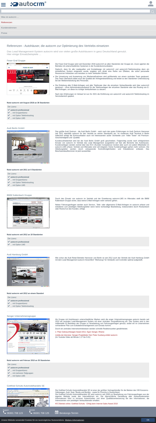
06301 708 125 (41, 413)
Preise (4, 33)
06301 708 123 (15, 413)
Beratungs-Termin (66, 413)
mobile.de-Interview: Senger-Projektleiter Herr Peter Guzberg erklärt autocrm (86, 335)
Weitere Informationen (74, 420)
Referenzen (6, 22)
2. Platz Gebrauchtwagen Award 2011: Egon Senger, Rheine (79, 332)
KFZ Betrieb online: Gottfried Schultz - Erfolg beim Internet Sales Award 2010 (86, 404)
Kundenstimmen (9, 28)
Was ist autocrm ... (10, 17)
